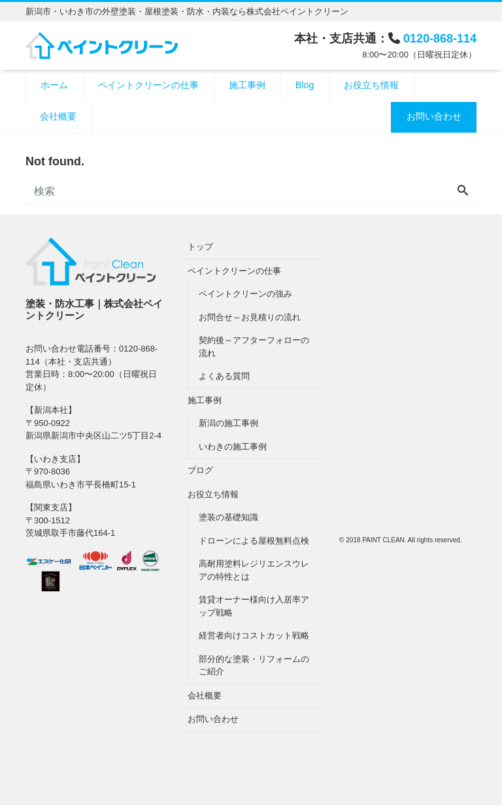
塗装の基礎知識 (228, 517)
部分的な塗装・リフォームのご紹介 (254, 665)
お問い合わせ (434, 116)
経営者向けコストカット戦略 (254, 635)
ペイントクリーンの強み (245, 294)
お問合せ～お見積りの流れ (250, 317)
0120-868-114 (440, 38)
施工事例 (247, 85)
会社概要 (58, 116)
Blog (304, 85)
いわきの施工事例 (233, 447)
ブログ (200, 470)
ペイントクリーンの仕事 (148, 85)
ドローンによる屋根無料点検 (254, 541)
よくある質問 (224, 376)
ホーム (54, 85)
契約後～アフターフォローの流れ (254, 346)
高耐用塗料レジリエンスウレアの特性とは (254, 570)
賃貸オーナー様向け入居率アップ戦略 (254, 606)
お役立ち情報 (371, 85)
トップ (200, 247)
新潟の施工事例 (228, 423)
